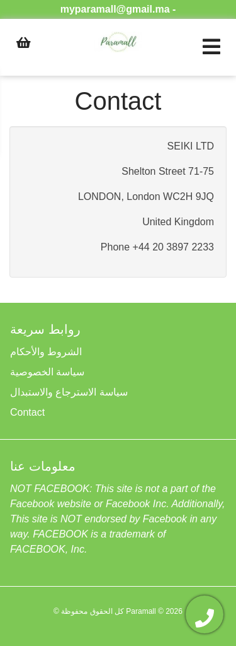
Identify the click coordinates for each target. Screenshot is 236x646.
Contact (27, 412)
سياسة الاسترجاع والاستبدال (69, 392)
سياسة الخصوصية (47, 372)
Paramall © (145, 611)
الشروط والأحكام (46, 351)
